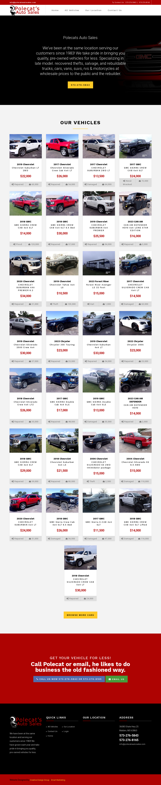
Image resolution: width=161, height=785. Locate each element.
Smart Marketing (60, 780)
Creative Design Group (40, 780)
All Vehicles (71, 10)
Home (54, 10)
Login (66, 731)
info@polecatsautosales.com (23, 2)
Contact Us (114, 10)
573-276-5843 (80, 85)
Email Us (116, 679)
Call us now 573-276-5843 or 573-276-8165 (69, 679)
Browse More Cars (80, 615)
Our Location (93, 10)
